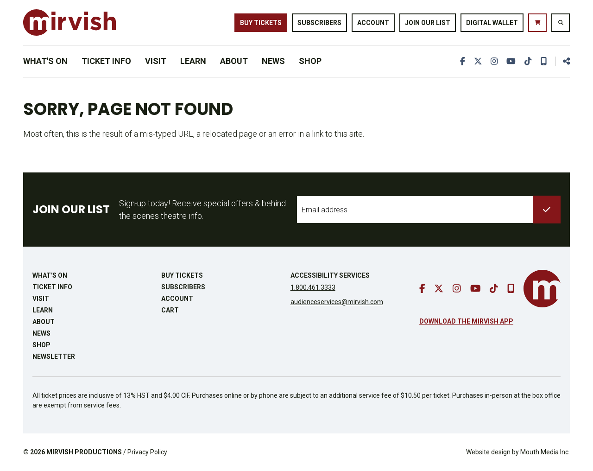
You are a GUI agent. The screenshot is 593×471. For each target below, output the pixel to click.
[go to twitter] (477, 61)
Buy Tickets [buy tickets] (261, 22)
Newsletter (53, 356)
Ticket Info (106, 61)
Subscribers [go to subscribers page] (319, 22)
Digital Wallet (492, 22)
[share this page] (562, 61)
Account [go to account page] (373, 22)
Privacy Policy (147, 452)
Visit (155, 61)
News (273, 61)
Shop (310, 61)
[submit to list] (547, 209)
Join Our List (427, 22)
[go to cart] (537, 22)
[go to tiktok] (527, 61)
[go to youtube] (510, 61)
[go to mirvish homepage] (542, 288)
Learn (193, 61)
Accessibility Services (330, 275)
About (234, 61)
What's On (45, 61)
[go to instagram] (493, 61)
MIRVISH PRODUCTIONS (84, 452)
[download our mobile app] (543, 61)
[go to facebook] (461, 61)
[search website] (560, 22)
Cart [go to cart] (170, 310)
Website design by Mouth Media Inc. (518, 452)
